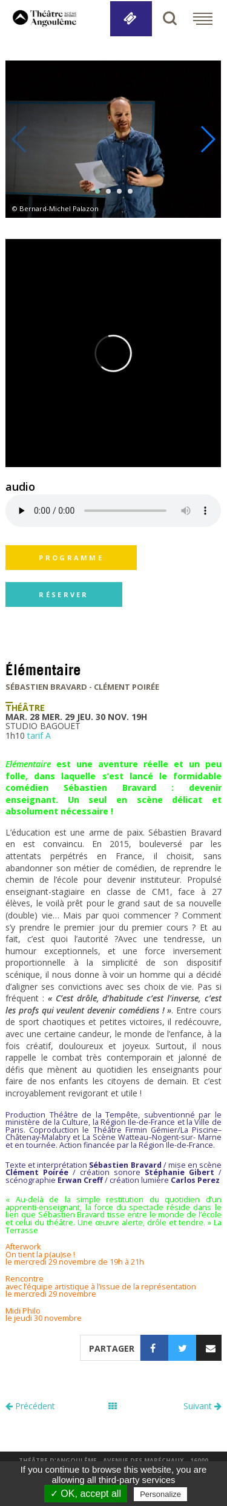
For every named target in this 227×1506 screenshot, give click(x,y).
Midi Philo (23, 1311)
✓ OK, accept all (85, 1493)
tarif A (39, 735)
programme (71, 557)
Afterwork (23, 1247)
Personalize (160, 1494)
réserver (63, 594)
